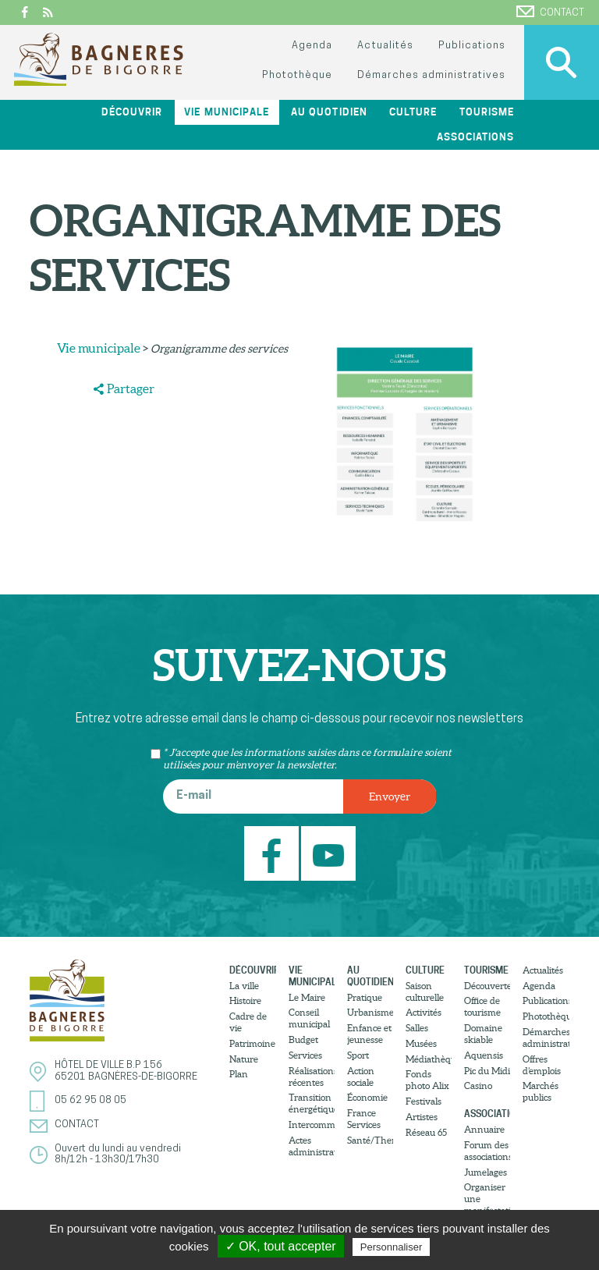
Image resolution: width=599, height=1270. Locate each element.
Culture (413, 112)
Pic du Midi (487, 1071)
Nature (243, 1059)
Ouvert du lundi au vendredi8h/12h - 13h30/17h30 (118, 1154)
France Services (364, 1119)
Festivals (423, 1101)
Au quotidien (329, 112)
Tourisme (486, 112)
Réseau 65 (426, 1132)
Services (305, 1055)
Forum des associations (487, 1151)
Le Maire (307, 997)
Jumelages (485, 1172)
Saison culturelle (425, 991)
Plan (238, 1074)
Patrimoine (252, 1043)
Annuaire (484, 1129)
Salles (417, 1028)
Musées (421, 1043)
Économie (367, 1097)
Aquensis (483, 1055)
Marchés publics (540, 1091)
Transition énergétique (312, 1103)
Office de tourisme (482, 1006)
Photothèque (297, 75)
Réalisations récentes (312, 1076)
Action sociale (360, 1076)
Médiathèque (429, 1059)
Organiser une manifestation (487, 1198)
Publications (471, 46)
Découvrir (131, 112)
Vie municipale (226, 112)
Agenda (312, 46)
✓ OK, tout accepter (280, 1246)
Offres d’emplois (542, 1065)
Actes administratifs (312, 1146)
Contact (550, 11)
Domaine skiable (483, 1034)
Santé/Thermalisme (370, 1140)
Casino (478, 1085)
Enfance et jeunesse (369, 1034)
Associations (475, 137)
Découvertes (487, 986)
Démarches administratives (431, 75)
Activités (423, 1012)
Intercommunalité (312, 1124)
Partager (130, 388)
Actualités (385, 46)
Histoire (245, 1000)
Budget (303, 1039)
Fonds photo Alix (427, 1080)
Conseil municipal (309, 1018)
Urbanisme (370, 1012)
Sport (358, 1055)
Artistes (422, 1117)
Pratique (364, 997)
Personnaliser (391, 1247)
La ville (244, 986)
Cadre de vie (248, 1022)
